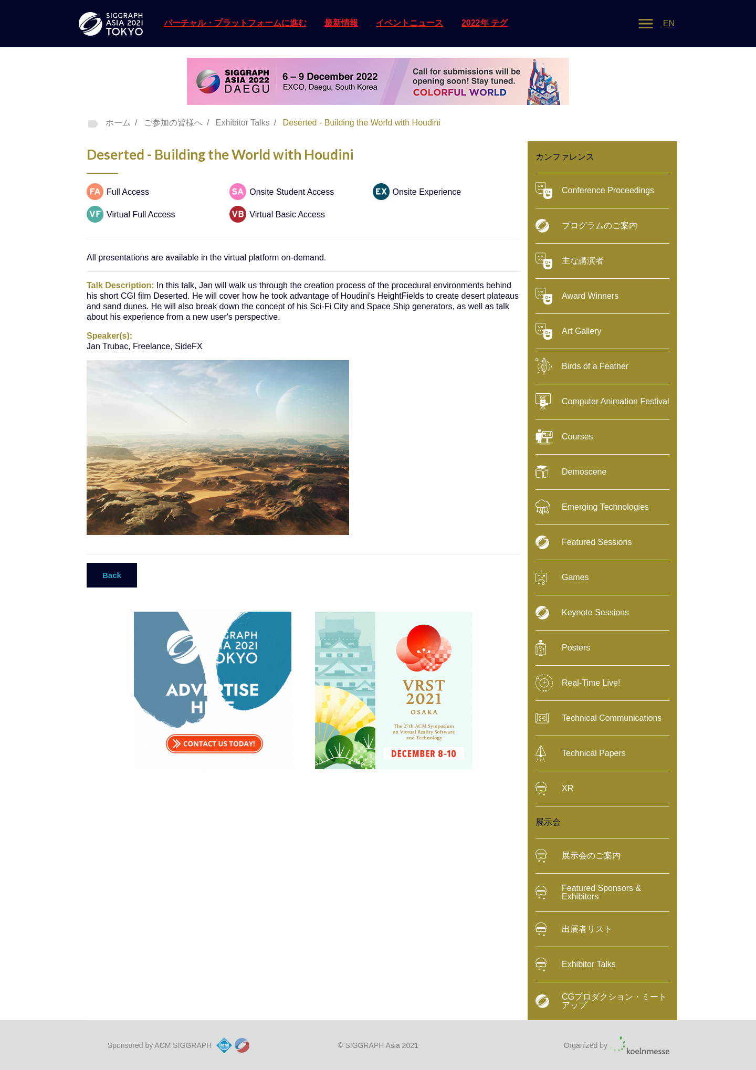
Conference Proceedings (595, 190)
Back (111, 575)
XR (554, 788)
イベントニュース (409, 22)
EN (669, 23)
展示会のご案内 (578, 856)
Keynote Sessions (582, 613)
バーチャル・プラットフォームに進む (235, 22)
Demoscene (571, 471)
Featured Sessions (584, 542)
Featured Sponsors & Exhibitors (588, 892)
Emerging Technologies (592, 507)
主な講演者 (570, 261)
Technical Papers (581, 753)
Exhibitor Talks (576, 964)
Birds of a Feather (582, 366)
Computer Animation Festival (602, 402)
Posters (563, 648)
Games (562, 577)
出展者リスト (574, 929)
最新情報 (341, 22)
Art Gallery (569, 331)
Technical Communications (599, 718)
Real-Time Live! (578, 683)
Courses (564, 437)
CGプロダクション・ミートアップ (601, 1001)
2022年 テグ (484, 22)
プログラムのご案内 (586, 226)
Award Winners (577, 296)
